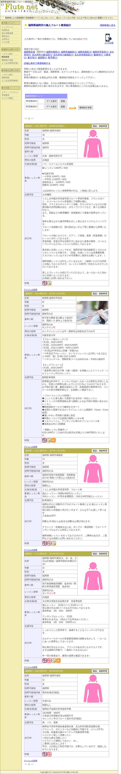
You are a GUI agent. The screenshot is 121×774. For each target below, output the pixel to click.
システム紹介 (7, 54)
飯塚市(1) (98, 55)
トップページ (7, 27)
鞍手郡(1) (52, 57)
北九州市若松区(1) (83, 55)
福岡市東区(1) (53, 52)
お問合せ (5, 39)
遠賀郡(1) (42, 57)
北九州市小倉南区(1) (63, 55)
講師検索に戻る (107, 25)
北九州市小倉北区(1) (42, 55)
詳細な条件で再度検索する (37, 63)
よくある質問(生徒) (10, 63)
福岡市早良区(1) (100, 52)
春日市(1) (32, 57)
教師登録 (5, 77)
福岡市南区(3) (84, 52)
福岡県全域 (29, 52)
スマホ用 (5, 42)
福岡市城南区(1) (69, 52)
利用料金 (5, 30)
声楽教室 (5, 95)
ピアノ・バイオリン (10, 92)
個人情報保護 (7, 33)
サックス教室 (7, 98)
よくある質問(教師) (10, 81)
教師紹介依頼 (7, 60)
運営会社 (5, 36)
